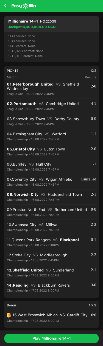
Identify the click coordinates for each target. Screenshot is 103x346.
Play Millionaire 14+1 (51, 338)
